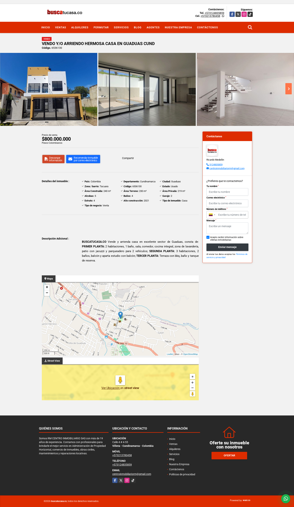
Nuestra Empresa (178, 27)
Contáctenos (207, 27)
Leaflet (170, 354)
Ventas (60, 27)
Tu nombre (212, 186)
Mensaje (211, 220)
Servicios (121, 27)
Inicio (45, 27)
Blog (138, 27)
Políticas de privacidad (182, 474)
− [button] (47, 293)
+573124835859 (214, 12)
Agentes (153, 27)
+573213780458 (210, 15)
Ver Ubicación (110, 388)
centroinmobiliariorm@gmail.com (226, 168)
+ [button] (47, 287)
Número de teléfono (216, 209)
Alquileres (79, 27)
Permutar (101, 27)
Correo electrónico (216, 197)
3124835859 (216, 164)
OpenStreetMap (190, 354)
